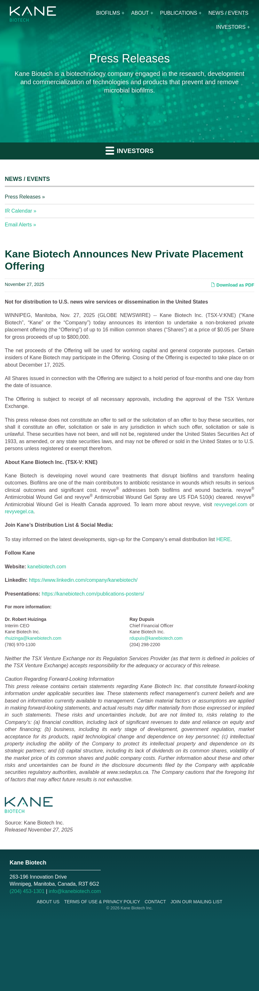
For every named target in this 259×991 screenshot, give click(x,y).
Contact (155, 901)
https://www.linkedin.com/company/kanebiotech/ (83, 580)
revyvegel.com (230, 504)
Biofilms (108, 13)
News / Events (228, 13)
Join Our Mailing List (197, 901)
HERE (223, 539)
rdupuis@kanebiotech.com (156, 638)
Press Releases (23, 196)
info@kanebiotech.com (75, 891)
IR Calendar (18, 211)
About (140, 13)
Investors (231, 27)
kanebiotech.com (46, 566)
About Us (48, 901)
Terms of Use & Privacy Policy (102, 901)
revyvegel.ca (19, 511)
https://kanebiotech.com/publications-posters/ (93, 594)
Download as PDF (232, 285)
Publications (178, 13)
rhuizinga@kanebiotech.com (33, 638)
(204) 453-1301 (27, 891)
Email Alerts (18, 224)
